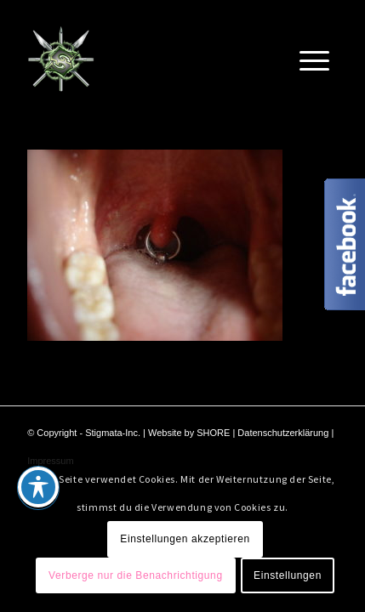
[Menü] (314, 59)
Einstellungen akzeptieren (184, 539)
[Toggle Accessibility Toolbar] (38, 487)
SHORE (213, 433)
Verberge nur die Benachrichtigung (135, 575)
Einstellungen (288, 575)
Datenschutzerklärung (282, 433)
